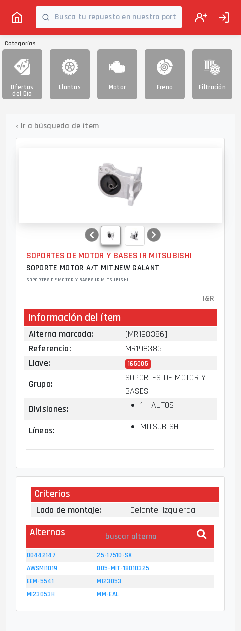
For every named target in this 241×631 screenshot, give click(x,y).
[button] (92, 235)
